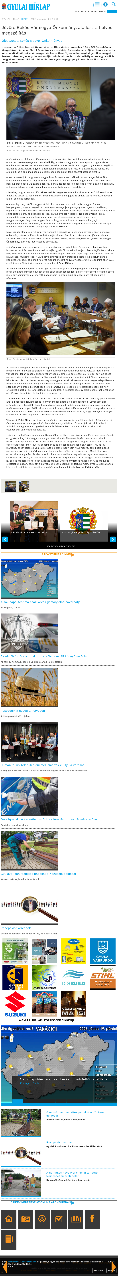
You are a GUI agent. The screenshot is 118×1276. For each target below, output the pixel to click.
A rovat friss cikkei (55, 554)
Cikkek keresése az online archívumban (39, 1204)
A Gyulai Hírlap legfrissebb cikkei (44, 1022)
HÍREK (24, 19)
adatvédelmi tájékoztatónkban (22, 1262)
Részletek (98, 1270)
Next (113, 1094)
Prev (16, 1094)
